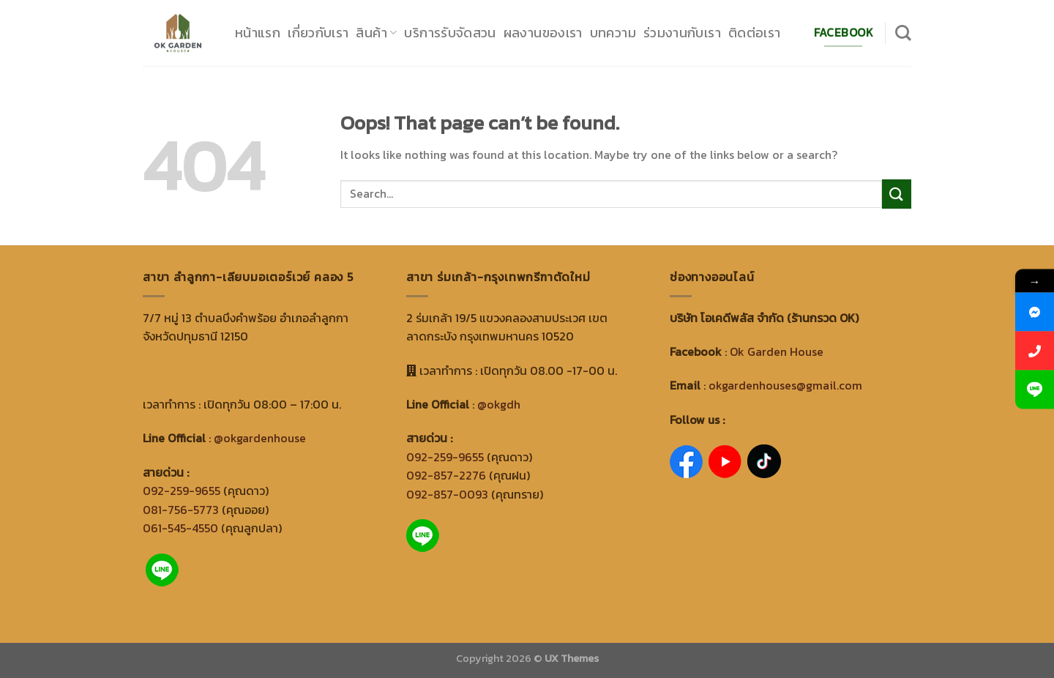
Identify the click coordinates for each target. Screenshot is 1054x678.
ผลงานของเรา (543, 32)
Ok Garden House (776, 351)
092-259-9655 (181, 490)
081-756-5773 (181, 509)
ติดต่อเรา (754, 32)
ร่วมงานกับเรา (682, 32)
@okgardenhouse (260, 438)
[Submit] (896, 193)
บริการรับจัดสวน (450, 32)
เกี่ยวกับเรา (318, 32)
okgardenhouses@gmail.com (785, 385)
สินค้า (376, 32)
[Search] (903, 33)
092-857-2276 (446, 475)
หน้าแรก (257, 32)
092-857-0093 (447, 494)
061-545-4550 (180, 528)
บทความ (613, 32)
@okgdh (498, 404)
